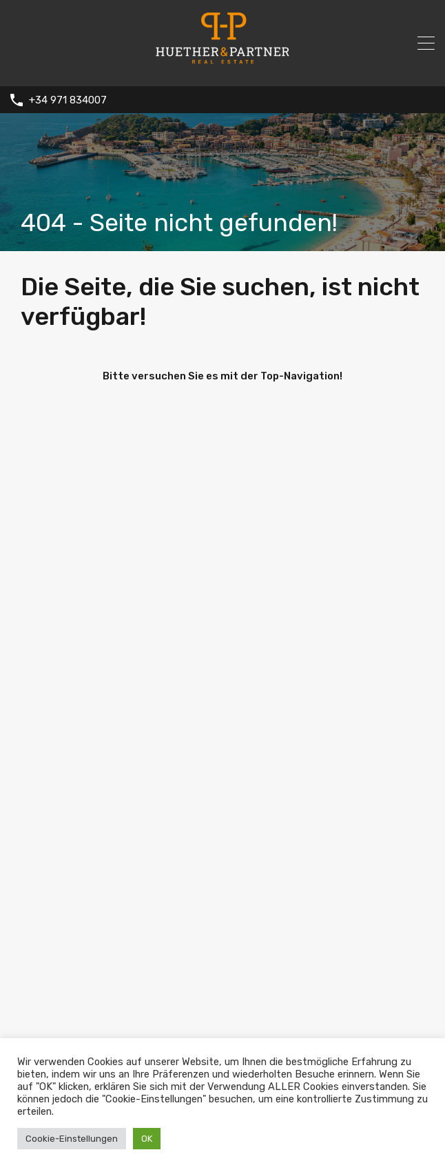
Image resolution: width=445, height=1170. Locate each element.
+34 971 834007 (68, 100)
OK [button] (146, 1138)
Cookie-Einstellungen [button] (71, 1138)
